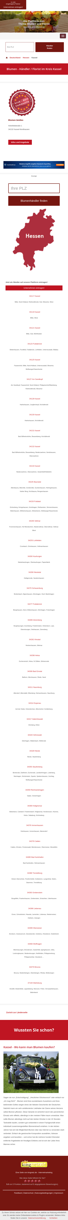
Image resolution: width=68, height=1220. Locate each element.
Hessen (26, 58)
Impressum (58, 1193)
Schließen (53, 1218)
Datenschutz (28, 1193)
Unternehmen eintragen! (34, 288)
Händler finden (49, 47)
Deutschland (13, 58)
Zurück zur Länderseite (16, 1012)
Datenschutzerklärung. (37, 1218)
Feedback (18, 1193)
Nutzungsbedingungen (44, 1193)
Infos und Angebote (20, 142)
